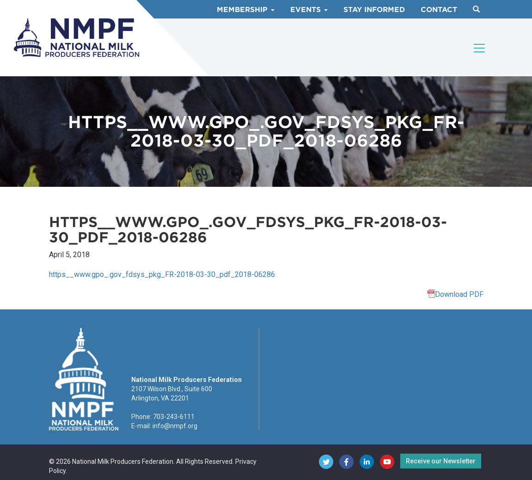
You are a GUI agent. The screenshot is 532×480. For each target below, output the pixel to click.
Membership (246, 10)
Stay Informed (374, 10)
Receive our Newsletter (441, 461)
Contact (439, 10)
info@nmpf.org (175, 426)
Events (309, 10)
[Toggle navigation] (479, 48)
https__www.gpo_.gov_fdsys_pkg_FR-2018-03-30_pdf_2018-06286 (162, 274)
